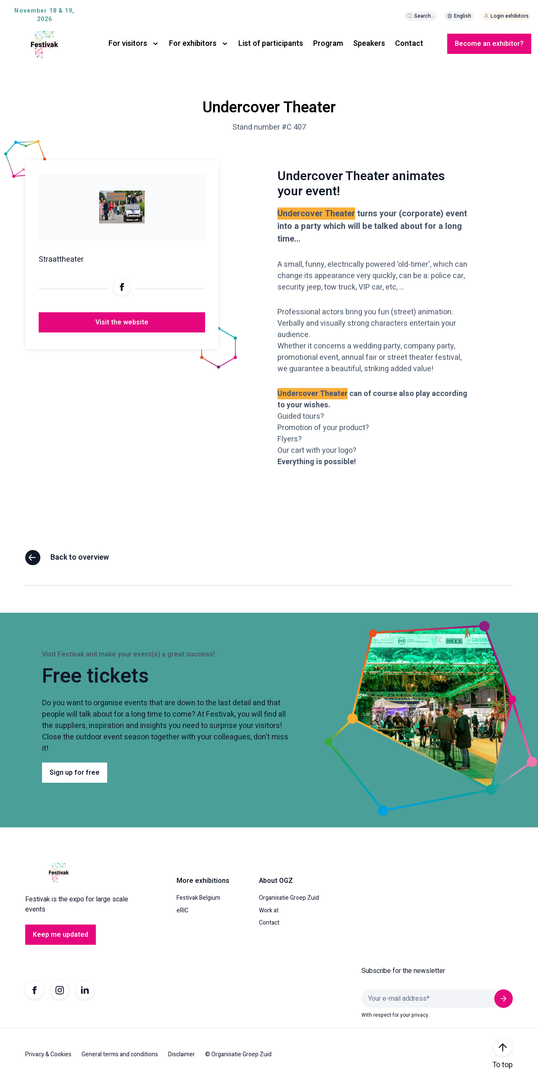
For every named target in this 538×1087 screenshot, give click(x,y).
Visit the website (121, 329)
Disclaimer (181, 1060)
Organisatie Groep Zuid (289, 904)
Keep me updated (60, 941)
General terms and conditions (120, 1060)
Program (328, 43)
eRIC (182, 916)
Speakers (369, 43)
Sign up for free (75, 778)
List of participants (270, 43)
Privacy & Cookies (48, 1060)
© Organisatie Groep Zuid (238, 1060)
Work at (269, 916)
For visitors (127, 43)
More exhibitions (203, 887)
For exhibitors (192, 43)
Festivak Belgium (198, 904)
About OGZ (276, 887)
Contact (409, 43)
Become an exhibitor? (489, 44)
